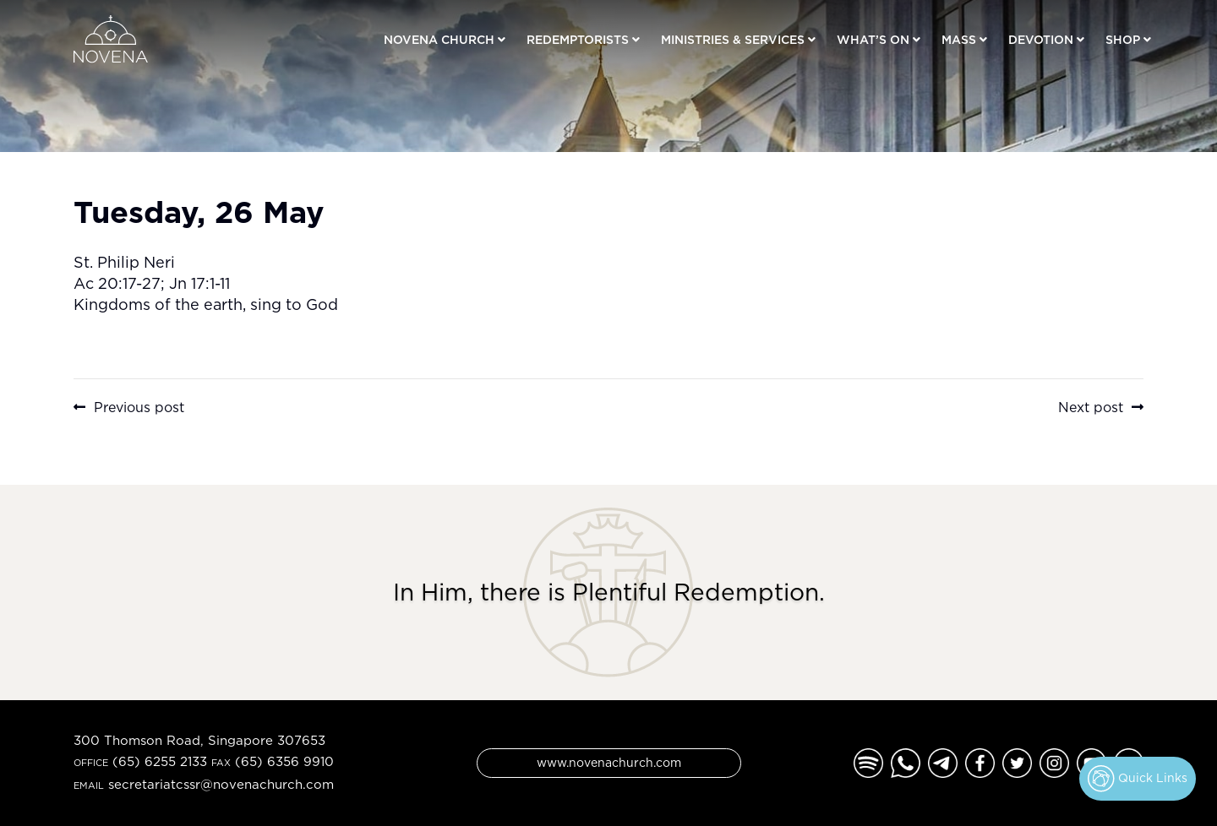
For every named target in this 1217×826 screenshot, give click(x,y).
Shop (1122, 39)
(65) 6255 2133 (159, 761)
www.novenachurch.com (609, 762)
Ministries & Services (733, 39)
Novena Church (439, 39)
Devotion (1040, 39)
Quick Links (1137, 778)
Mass (958, 39)
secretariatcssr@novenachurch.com (221, 784)
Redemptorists (578, 39)
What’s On (873, 39)
